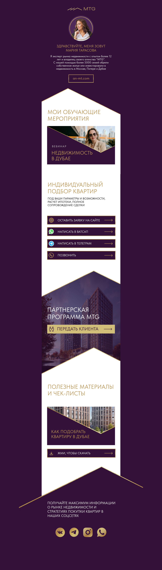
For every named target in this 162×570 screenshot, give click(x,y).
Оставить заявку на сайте (79, 220)
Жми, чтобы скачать (74, 453)
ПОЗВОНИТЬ (67, 255)
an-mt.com (81, 78)
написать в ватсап (73, 231)
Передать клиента (77, 329)
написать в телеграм (75, 243)
